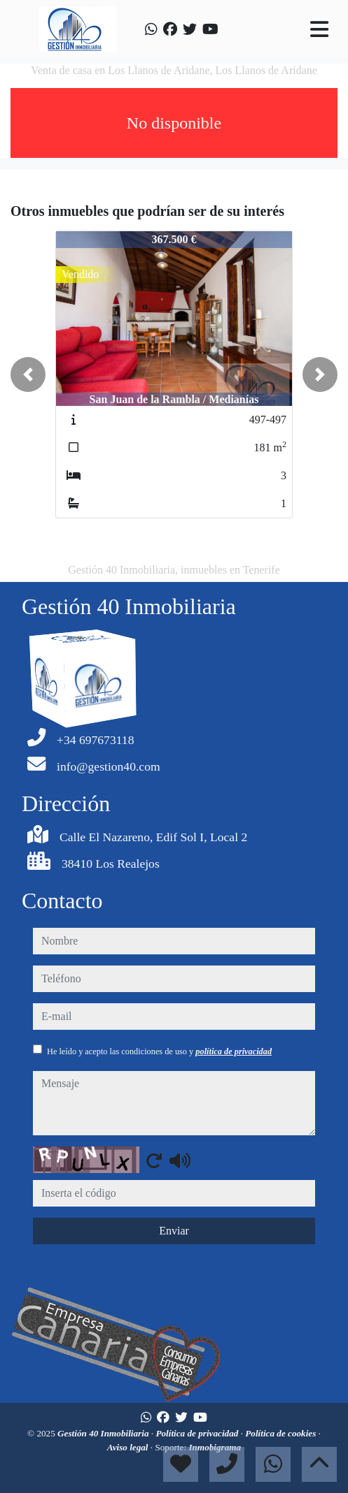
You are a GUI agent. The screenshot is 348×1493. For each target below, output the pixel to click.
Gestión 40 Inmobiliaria (104, 1433)
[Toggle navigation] (319, 29)
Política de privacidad (197, 1433)
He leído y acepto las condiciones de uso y (159, 1051)
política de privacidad (233, 1051)
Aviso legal (129, 1447)
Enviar (174, 1231)
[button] (28, 374)
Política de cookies (281, 1433)
